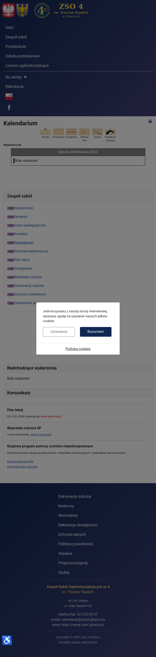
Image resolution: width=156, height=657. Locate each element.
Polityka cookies (78, 349)
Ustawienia (58, 332)
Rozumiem (96, 332)
